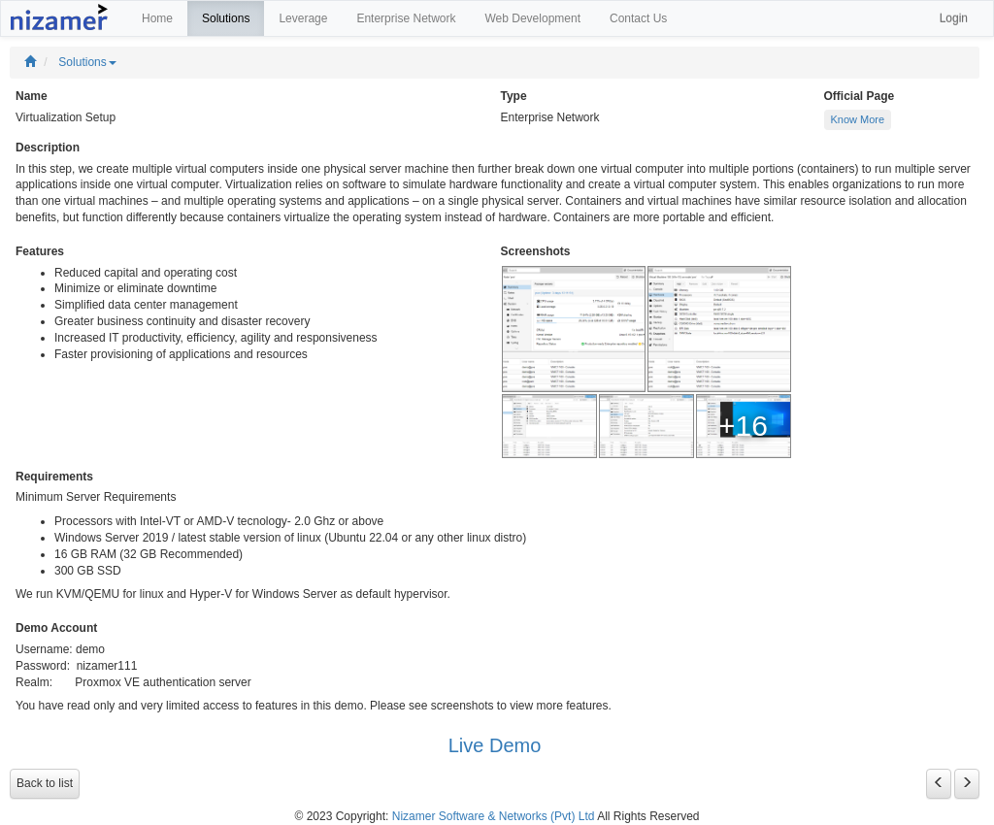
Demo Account (56, 628)
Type (514, 96)
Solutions (87, 62)
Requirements (54, 476)
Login (954, 18)
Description (48, 147)
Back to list (45, 783)
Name (32, 96)
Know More (858, 119)
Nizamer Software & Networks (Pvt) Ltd (493, 816)
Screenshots (536, 251)
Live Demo (495, 745)
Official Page (859, 96)
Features (40, 251)
